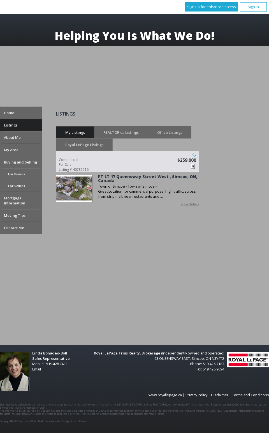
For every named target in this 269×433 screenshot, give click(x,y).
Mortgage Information (14, 200)
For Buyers (16, 174)
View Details (190, 204)
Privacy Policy (196, 394)
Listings (10, 125)
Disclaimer (219, 394)
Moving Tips (14, 215)
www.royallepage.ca (165, 394)
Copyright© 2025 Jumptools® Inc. (19, 421)
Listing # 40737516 (82, 164)
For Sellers (16, 186)
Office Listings (169, 132)
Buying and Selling (20, 162)
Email (36, 369)
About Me (12, 137)
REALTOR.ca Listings (121, 132)
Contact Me (14, 227)
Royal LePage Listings (84, 144)
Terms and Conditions (250, 394)
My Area (11, 149)
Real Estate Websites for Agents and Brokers (63, 421)
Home (9, 112)
